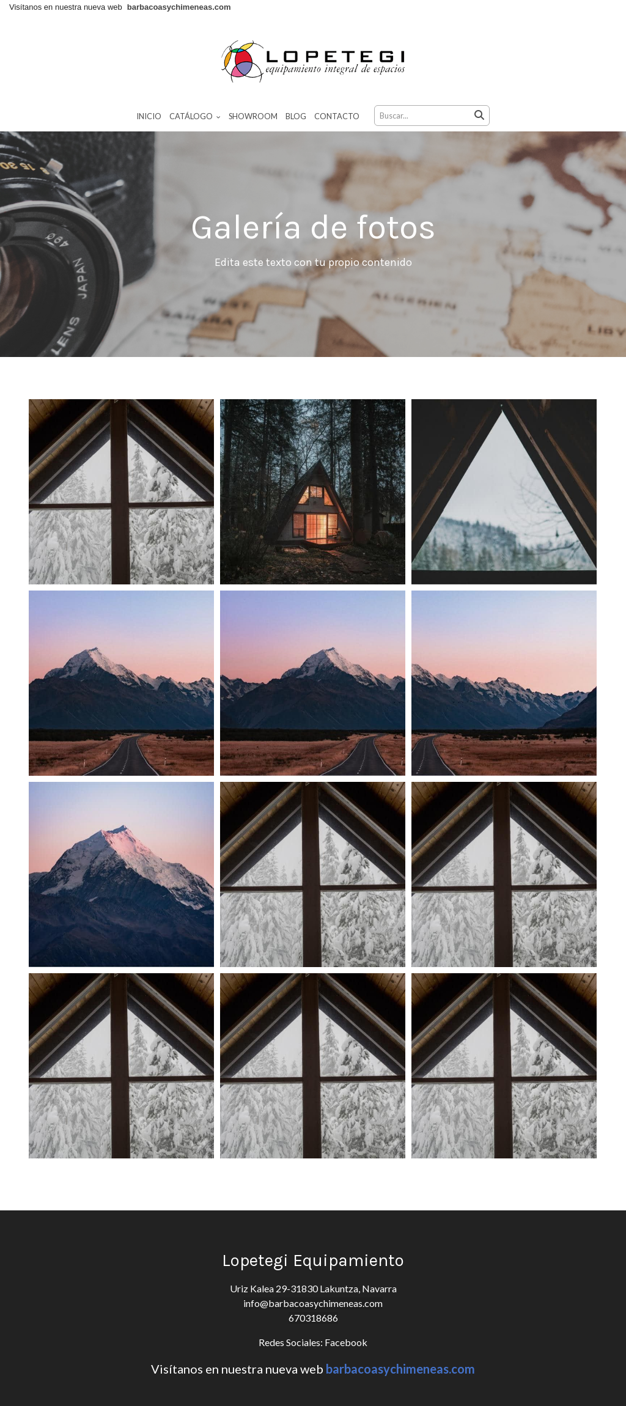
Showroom (253, 116)
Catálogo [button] (195, 116)
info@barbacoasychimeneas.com (313, 1303)
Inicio (148, 116)
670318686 (313, 1317)
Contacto (336, 116)
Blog (295, 116)
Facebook (345, 1342)
